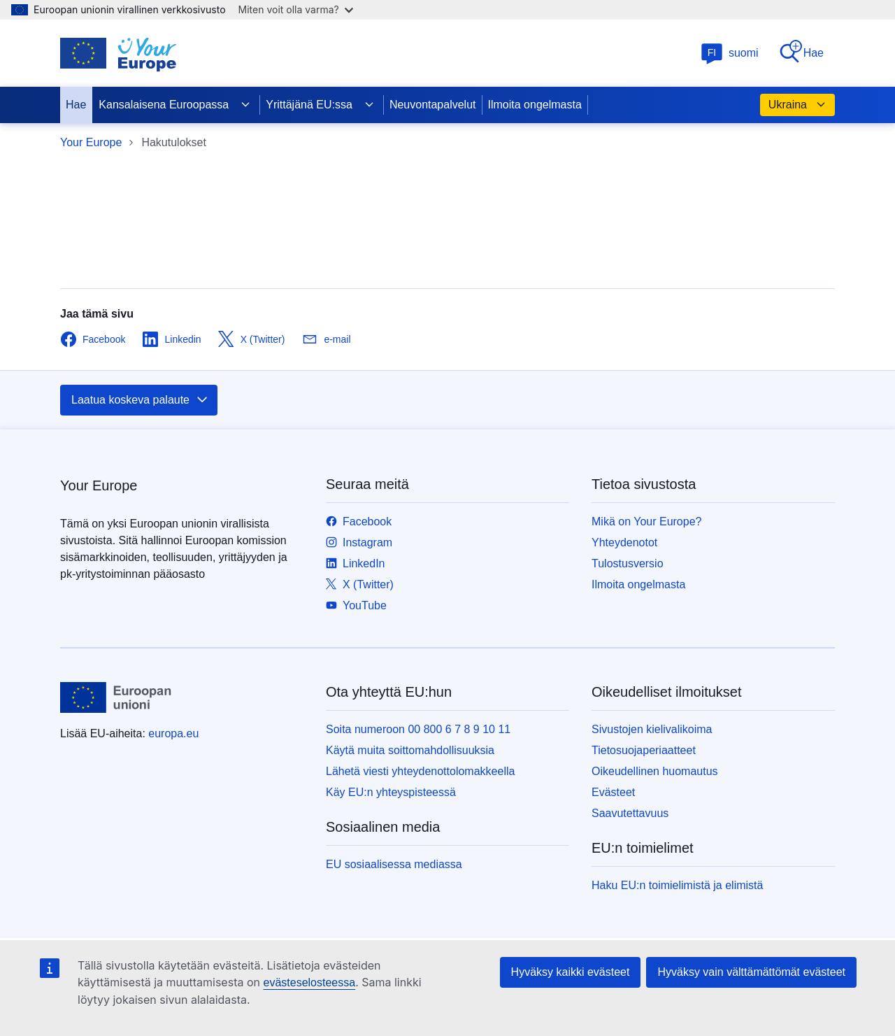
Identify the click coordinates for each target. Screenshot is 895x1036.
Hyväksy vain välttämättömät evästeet (751, 972)
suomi (730, 53)
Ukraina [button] (797, 105)
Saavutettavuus (630, 813)
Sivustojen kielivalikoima (652, 729)
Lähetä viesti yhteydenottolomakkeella (420, 771)
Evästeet (613, 792)
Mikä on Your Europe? (646, 521)
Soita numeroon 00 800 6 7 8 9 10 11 (418, 729)
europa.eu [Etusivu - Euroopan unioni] (173, 733)
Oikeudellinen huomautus (655, 771)
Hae (801, 52)
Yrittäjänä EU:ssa (320, 105)
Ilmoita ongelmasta (535, 105)
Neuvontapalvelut (432, 105)
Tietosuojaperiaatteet (644, 750)
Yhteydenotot (624, 542)
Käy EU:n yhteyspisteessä (391, 792)
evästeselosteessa (309, 982)
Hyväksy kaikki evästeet (570, 972)
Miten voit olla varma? (295, 9)
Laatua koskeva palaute (140, 400)
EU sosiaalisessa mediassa (394, 864)
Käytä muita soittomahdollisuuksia (410, 750)
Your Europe (91, 142)
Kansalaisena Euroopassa (175, 105)
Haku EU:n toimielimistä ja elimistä (677, 885)
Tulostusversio (628, 563)
